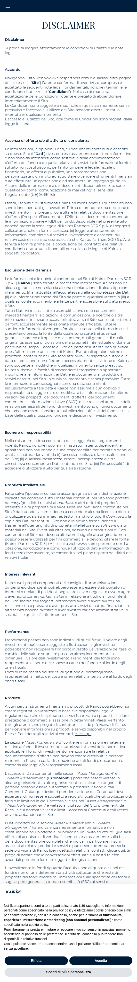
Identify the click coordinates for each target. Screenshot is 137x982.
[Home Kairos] (68, 6)
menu (8, 6)
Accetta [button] (101, 961)
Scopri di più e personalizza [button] (68, 972)
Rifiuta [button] (36, 961)
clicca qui (83, 733)
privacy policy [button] (63, 910)
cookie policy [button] (38, 925)
